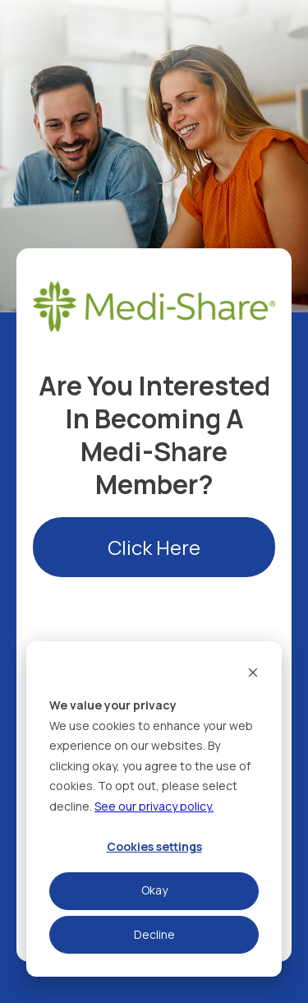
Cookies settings (154, 846)
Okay (154, 890)
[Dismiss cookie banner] (253, 674)
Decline (154, 934)
